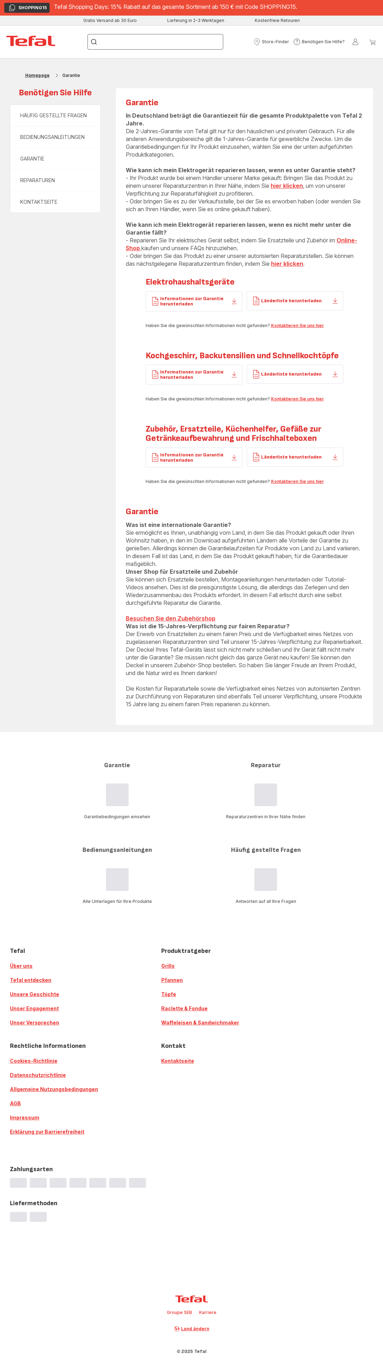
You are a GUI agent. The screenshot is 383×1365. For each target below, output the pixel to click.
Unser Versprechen (34, 1022)
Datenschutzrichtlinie (38, 1075)
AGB (15, 1103)
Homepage (37, 75)
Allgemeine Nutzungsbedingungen (54, 1089)
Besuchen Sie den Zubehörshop (170, 618)
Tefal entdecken (30, 980)
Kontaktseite (177, 1061)
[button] (271, 41)
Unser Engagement (34, 1008)
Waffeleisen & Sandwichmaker (200, 1022)
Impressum (24, 1117)
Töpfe (168, 994)
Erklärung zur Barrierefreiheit (47, 1132)
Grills (168, 966)
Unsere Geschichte (34, 994)
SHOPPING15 (27, 8)
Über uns (21, 966)
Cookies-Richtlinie (33, 1061)
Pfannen (172, 980)
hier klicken (287, 185)
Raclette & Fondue (184, 1008)
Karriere (207, 1312)
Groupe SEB (179, 1312)
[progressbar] (18, 1183)
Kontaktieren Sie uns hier (297, 325)
